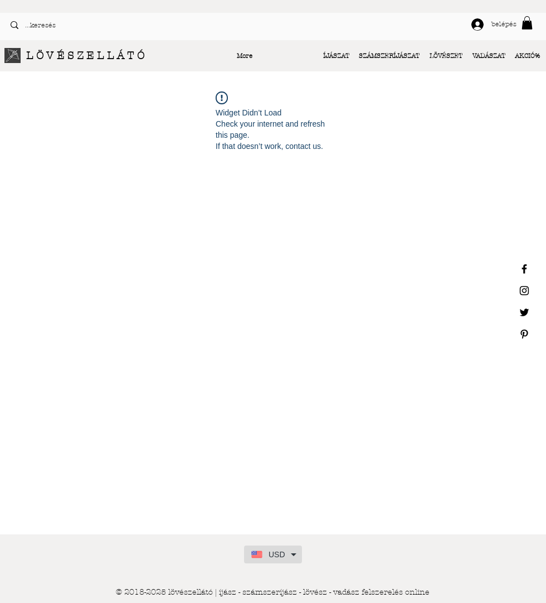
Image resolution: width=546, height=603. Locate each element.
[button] (527, 23)
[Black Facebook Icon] (524, 269)
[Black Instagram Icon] (524, 290)
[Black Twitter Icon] (524, 312)
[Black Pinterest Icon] (524, 334)
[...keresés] (137, 25)
